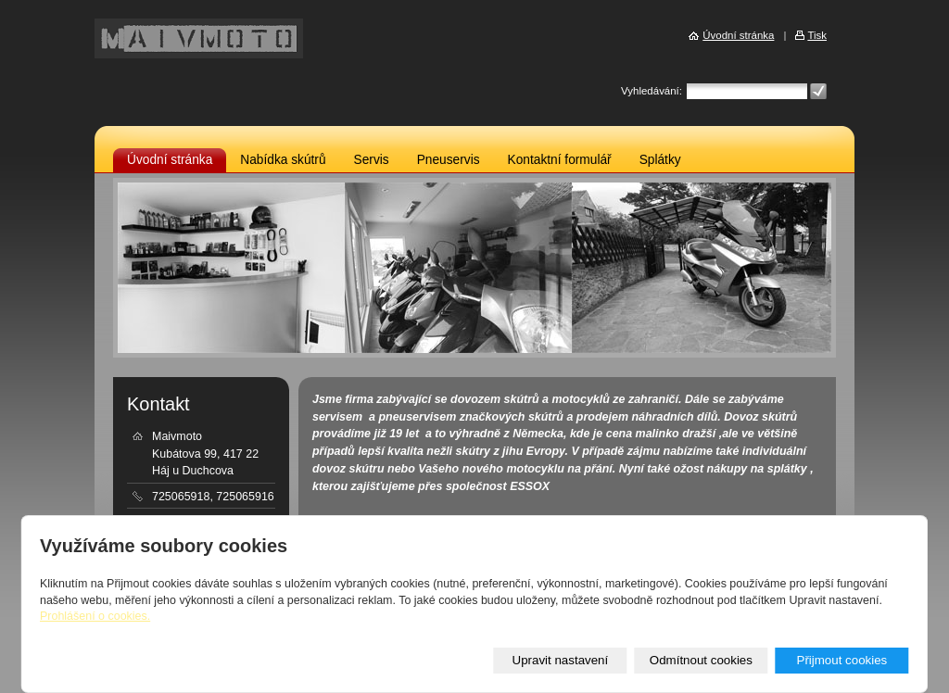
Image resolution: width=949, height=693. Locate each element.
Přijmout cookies (841, 660)
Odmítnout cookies (701, 660)
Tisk (817, 35)
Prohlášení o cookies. (95, 616)
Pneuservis (448, 160)
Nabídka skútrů (282, 160)
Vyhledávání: (651, 90)
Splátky (660, 160)
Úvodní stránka (169, 160)
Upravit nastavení (560, 660)
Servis (371, 160)
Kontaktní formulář (560, 160)
